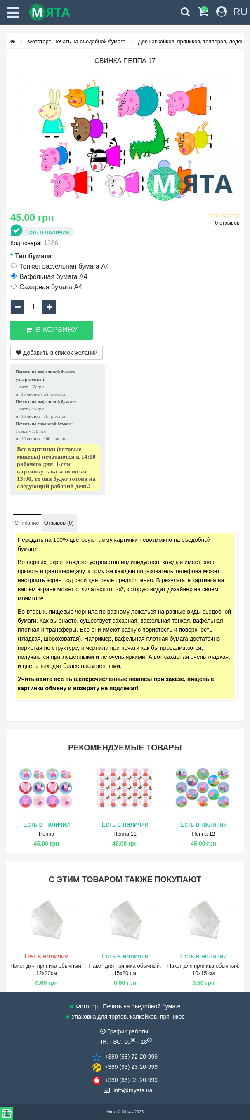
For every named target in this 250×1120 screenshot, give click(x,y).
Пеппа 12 (203, 834)
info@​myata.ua (132, 1090)
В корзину (52, 330)
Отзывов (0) (59, 523)
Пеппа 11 (125, 834)
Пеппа (46, 834)
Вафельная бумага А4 (49, 276)
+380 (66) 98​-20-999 (131, 1080)
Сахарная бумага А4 (46, 287)
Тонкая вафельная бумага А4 (60, 266)
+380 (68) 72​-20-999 (131, 1056)
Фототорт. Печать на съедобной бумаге (76, 41)
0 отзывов (227, 223)
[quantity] (33, 307)
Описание (26, 523)
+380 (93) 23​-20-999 (131, 1067)
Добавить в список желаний (56, 352)
